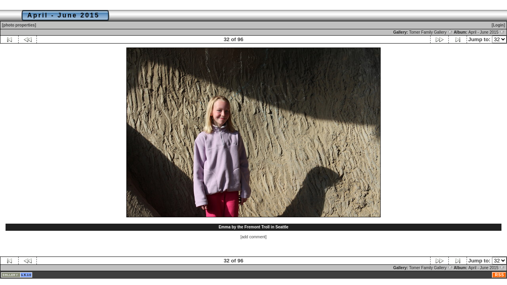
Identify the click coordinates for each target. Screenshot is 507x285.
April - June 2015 (487, 32)
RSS (499, 275)
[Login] (498, 25)
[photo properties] (19, 25)
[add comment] (253, 237)
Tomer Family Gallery (431, 32)
